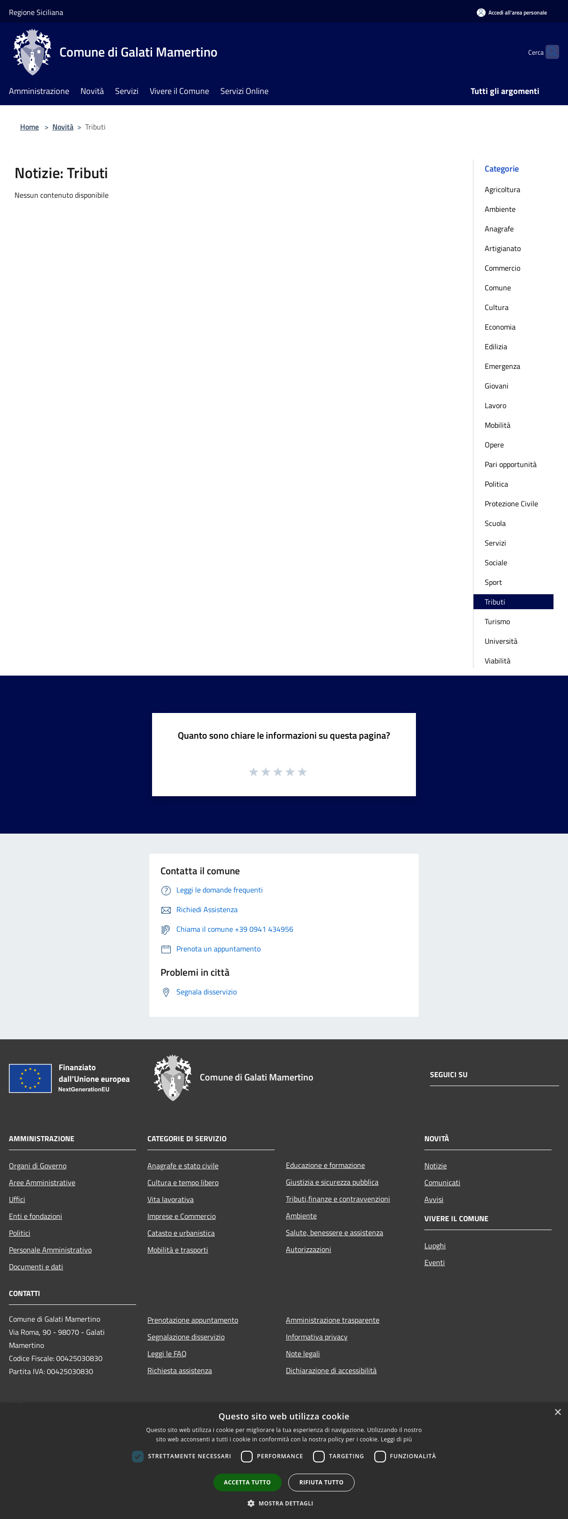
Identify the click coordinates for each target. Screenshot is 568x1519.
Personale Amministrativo (50, 1249)
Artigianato (503, 248)
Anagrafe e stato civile (182, 1165)
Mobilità (497, 425)
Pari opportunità (511, 464)
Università (501, 641)
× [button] (557, 1412)
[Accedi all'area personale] (512, 12)
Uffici (17, 1199)
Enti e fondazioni (35, 1216)
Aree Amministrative (42, 1182)
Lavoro (495, 405)
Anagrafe (499, 228)
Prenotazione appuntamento (192, 1319)
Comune (498, 287)
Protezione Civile (511, 503)
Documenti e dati (36, 1266)
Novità (62, 126)
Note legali (303, 1353)
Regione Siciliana (36, 12)
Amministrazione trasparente (332, 1319)
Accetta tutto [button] (247, 1482)
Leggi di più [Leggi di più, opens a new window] (396, 1439)
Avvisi (434, 1199)
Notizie (435, 1165)
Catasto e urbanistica (181, 1232)
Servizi (495, 542)
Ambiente (500, 209)
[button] (284, 1503)
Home (29, 126)
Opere (494, 444)
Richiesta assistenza (179, 1370)
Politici (19, 1232)
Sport (493, 582)
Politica (496, 484)
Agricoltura (502, 189)
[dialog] (284, 1461)
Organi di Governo (37, 1165)
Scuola (495, 523)
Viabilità (497, 660)
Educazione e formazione (325, 1165)
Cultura (497, 307)
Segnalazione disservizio (186, 1336)
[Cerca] (548, 52)
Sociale (496, 562)
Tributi (495, 601)
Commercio (502, 268)
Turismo (497, 621)
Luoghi (435, 1245)
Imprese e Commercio (181, 1216)
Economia (500, 326)
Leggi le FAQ (167, 1353)
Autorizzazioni (308, 1249)
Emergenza (502, 366)
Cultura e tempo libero (182, 1182)
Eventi (434, 1262)
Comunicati (442, 1182)
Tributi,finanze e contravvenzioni (338, 1198)
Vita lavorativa (170, 1199)
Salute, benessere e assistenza (334, 1232)
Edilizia (496, 346)
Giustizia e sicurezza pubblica (332, 1182)
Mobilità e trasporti (177, 1249)
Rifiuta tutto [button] (321, 1482)
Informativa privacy (317, 1336)
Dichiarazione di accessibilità (331, 1370)
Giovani (497, 385)
